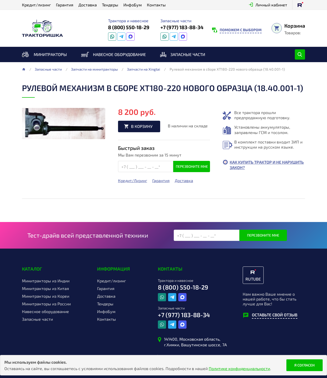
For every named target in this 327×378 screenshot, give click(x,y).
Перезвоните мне (192, 166)
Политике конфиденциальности (239, 368)
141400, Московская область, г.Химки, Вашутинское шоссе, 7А (195, 342)
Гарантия (64, 4)
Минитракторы (50, 54)
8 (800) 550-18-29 (128, 27)
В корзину (142, 126)
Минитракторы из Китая (45, 288)
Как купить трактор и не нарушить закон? (256, 165)
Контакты (156, 4)
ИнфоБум (132, 4)
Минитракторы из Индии (45, 281)
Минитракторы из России (46, 304)
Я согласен (304, 365)
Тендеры (110, 4)
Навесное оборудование (119, 54)
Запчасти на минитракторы (94, 69)
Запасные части (187, 54)
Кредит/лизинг (36, 4)
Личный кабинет (271, 4)
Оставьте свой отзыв (274, 314)
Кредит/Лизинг (132, 181)
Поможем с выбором (241, 30)
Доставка (87, 4)
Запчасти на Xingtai (143, 69)
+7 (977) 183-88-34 (181, 27)
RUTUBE (253, 278)
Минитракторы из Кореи (45, 296)
